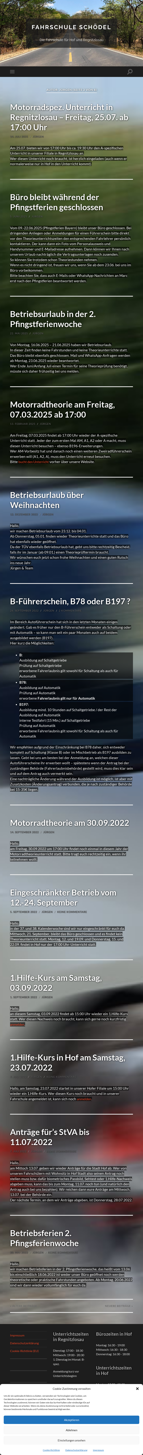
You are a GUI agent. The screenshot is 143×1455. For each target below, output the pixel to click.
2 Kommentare (70, 610)
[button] (137, 1389)
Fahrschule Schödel (71, 27)
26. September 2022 (24, 610)
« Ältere (23, 1305)
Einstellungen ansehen (71, 1440)
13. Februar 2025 (22, 423)
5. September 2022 (23, 911)
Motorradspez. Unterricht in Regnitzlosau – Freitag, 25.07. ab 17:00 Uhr (70, 117)
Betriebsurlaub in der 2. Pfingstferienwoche (54, 319)
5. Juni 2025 (18, 216)
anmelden (18, 1024)
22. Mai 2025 (19, 333)
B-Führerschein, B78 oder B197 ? (71, 601)
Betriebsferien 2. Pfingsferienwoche (45, 1238)
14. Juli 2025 (19, 136)
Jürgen (38, 136)
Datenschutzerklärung (76, 1450)
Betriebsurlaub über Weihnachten (47, 500)
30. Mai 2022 (19, 1252)
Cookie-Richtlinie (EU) (24, 1350)
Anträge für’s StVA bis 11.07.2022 (51, 1137)
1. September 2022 (23, 996)
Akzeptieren (71, 1420)
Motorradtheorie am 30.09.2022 (70, 822)
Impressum (98, 1450)
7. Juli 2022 (18, 1076)
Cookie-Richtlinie (51, 1450)
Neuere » (119, 1305)
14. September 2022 (24, 831)
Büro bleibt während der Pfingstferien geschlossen (57, 202)
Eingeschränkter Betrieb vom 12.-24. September (64, 897)
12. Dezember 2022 (24, 514)
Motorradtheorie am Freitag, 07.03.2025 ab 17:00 (63, 409)
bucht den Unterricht (35, 461)
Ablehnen (71, 1430)
